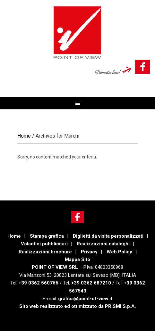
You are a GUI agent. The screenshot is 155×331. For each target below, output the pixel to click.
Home (14, 236)
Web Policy (119, 252)
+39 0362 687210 (91, 283)
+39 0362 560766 (38, 283)
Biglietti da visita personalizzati (108, 236)
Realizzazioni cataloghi (103, 244)
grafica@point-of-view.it (84, 298)
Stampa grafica (47, 236)
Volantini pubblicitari (44, 244)
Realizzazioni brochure (45, 252)
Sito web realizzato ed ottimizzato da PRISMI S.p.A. (77, 306)
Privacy (89, 252)
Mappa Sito (77, 259)
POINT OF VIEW (77, 32)
